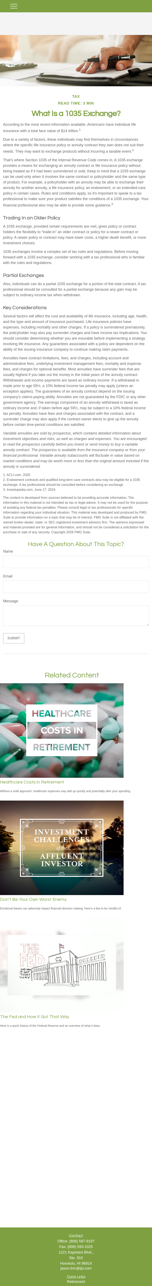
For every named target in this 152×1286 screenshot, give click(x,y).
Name (8, 551)
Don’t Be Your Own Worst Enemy (33, 899)
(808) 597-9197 (82, 1241)
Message (10, 601)
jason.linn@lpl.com (75, 1268)
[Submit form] (13, 638)
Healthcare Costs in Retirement (32, 782)
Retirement (76, 1282)
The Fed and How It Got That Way (34, 1016)
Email (7, 576)
